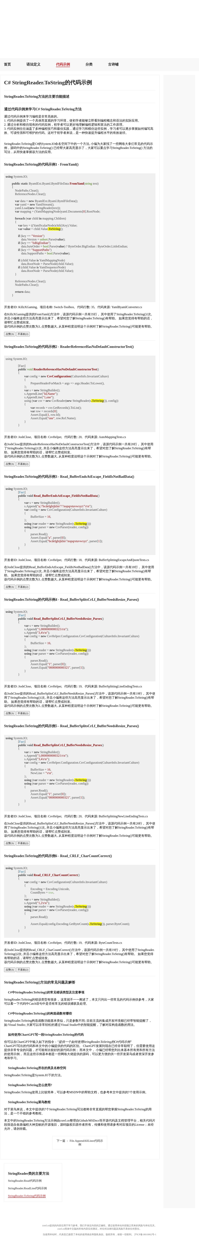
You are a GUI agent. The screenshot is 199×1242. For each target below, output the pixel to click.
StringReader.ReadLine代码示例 (27, 1188)
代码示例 (63, 64)
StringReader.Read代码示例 (25, 1180)
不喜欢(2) (23, 334)
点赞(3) (10, 334)
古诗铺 (113, 64)
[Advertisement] (99, 27)
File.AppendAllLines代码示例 (80, 1142)
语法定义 (33, 64)
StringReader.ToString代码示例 (27, 1195)
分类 (89, 64)
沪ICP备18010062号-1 (145, 1234)
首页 (7, 64)
